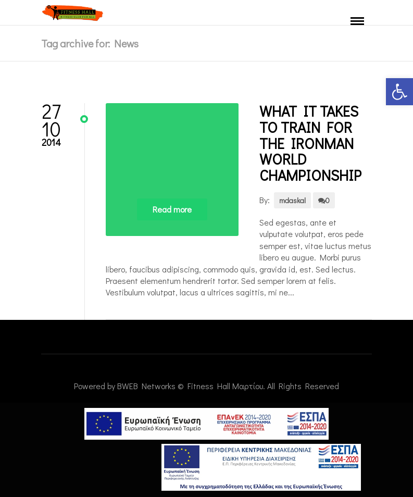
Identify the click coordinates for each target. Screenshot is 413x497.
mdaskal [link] (292, 200)
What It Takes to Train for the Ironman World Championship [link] (310, 143)
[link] (399, 91)
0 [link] (324, 200)
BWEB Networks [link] (146, 385)
